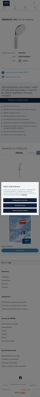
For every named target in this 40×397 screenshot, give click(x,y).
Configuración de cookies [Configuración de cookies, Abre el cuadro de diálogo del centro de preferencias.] (20, 200)
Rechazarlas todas (20, 205)
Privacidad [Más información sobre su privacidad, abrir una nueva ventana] (24, 194)
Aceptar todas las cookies (20, 210)
